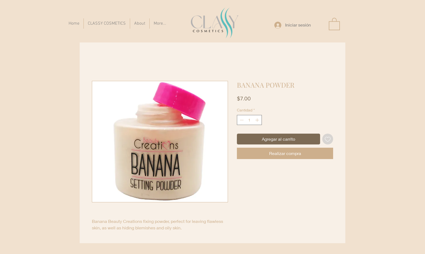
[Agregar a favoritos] (327, 139)
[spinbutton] (249, 120)
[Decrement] (241, 120)
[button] (334, 23)
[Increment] (257, 120)
